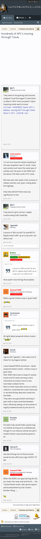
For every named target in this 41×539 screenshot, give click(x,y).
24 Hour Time (18, 526)
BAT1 (12, 88)
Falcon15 (14, 447)
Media (21, 17)
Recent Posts (18, 23)
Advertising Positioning (12, 535)
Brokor (6, 246)
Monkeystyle (6, 526)
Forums (9, 18)
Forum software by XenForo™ (9, 536)
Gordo (12, 350)
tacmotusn (15, 313)
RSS (37, 529)
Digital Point (24, 535)
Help (30, 529)
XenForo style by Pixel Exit (25, 536)
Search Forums (7, 23)
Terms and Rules (26, 533)
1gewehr (14, 225)
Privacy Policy (36, 533)
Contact (23, 529)
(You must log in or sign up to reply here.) (26, 505)
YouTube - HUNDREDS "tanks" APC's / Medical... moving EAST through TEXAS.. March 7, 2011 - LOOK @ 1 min (19, 110)
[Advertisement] (20, 60)
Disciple (13, 418)
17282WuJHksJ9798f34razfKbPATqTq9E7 (16, 522)
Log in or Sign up (33, 1)
